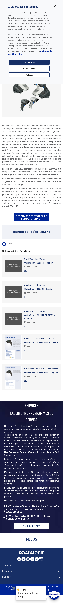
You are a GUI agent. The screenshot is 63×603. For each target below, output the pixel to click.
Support (7, 576)
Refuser (29, 75)
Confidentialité (13, 589)
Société (6, 565)
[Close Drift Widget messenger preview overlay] (13, 588)
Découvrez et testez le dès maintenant (31, 217)
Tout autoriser (29, 62)
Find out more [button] (31, 526)
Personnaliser (29, 68)
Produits (7, 571)
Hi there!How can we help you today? (27, 593)
